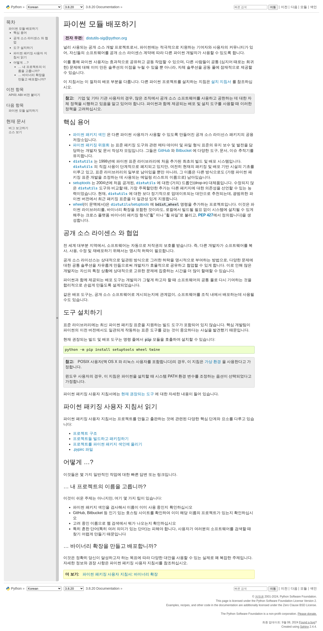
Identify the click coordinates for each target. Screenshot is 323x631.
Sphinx (304, 626)
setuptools (81, 183)
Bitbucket (184, 150)
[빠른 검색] (250, 7)
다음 (294, 7)
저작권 (259, 596)
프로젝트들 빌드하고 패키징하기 (101, 439)
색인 (313, 7)
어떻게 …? (20, 62)
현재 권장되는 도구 (137, 394)
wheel (78, 204)
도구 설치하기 (23, 47)
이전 (284, 7)
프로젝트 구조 (85, 433)
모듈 (303, 7)
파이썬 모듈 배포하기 (23, 28)
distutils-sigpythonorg (106, 38)
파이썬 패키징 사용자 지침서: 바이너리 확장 (120, 574)
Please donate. (307, 613)
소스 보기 (15, 132)
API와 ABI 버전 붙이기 (24, 95)
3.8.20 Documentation (103, 7)
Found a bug (307, 622)
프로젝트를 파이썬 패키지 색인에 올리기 (107, 444)
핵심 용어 (20, 32)
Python (16, 7)
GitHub (164, 150)
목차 (10, 22)
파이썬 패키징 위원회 (91, 145)
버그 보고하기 (18, 128)
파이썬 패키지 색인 (89, 134)
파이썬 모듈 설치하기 (23, 110)
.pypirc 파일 (83, 449)
